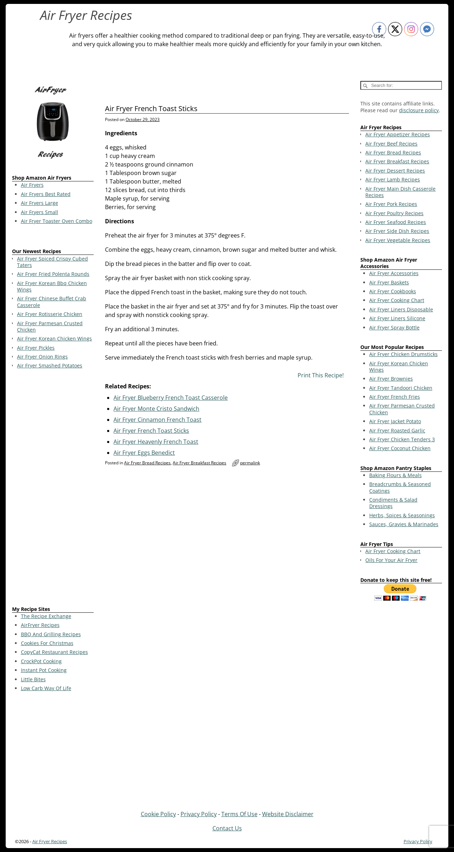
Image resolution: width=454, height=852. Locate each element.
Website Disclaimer (288, 814)
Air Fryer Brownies (391, 378)
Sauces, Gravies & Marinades (403, 524)
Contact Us (227, 828)
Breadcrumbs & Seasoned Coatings (400, 487)
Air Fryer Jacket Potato (395, 421)
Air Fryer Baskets (389, 282)
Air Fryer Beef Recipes (391, 143)
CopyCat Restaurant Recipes (54, 652)
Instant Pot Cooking (44, 670)
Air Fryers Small (39, 212)
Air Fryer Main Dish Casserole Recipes (400, 191)
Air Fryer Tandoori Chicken (400, 387)
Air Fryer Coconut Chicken (400, 448)
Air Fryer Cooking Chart (396, 300)
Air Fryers (32, 184)
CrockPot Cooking (41, 661)
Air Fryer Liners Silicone (397, 318)
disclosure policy (419, 110)
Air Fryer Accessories (394, 273)
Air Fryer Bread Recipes (147, 463)
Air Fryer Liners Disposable (401, 309)
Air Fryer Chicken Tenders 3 (402, 439)
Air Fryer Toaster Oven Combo (56, 221)
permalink (250, 463)
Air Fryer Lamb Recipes (392, 179)
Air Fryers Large (39, 203)
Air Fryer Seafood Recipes (395, 222)
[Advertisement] (53, 488)
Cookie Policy (158, 814)
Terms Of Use (239, 814)
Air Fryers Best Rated (46, 194)
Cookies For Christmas (47, 643)
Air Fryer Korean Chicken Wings (398, 366)
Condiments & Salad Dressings (393, 502)
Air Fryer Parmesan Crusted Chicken (402, 408)
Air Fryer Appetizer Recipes (397, 134)
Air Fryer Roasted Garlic (397, 430)
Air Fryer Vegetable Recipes (397, 240)
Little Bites (33, 679)
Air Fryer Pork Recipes (391, 204)
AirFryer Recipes (40, 625)
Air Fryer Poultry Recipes (394, 213)
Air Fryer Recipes (86, 15)
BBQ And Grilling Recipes (51, 634)
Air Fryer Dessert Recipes (395, 170)
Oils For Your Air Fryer (391, 560)
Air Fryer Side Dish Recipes (397, 231)
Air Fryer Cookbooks (392, 291)
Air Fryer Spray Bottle (394, 327)
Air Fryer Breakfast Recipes (199, 463)
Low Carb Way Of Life (46, 688)
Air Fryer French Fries (394, 396)
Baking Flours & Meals (395, 475)
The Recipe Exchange (46, 616)
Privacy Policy (199, 814)
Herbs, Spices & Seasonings (402, 515)
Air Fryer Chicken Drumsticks (403, 354)
